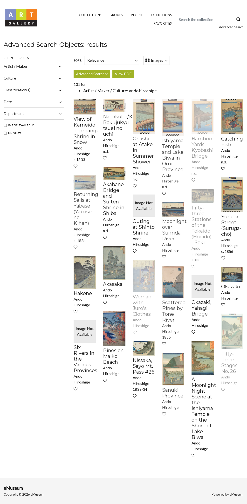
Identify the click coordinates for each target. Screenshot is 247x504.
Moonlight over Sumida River (174, 230)
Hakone (83, 293)
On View (14, 132)
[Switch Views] (157, 60)
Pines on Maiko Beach (113, 356)
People (137, 15)
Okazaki (230, 286)
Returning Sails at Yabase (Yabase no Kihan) (86, 208)
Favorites (163, 23)
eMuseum (13, 488)
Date (34, 102)
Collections (90, 15)
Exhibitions (161, 15)
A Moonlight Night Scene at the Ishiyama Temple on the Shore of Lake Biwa (204, 408)
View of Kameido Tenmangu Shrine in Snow (87, 130)
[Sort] (112, 60)
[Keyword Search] (209, 19)
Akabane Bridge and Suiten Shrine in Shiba (113, 198)
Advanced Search (231, 27)
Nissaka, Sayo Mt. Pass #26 (143, 366)
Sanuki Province (172, 393)
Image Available (21, 125)
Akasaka (113, 284)
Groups (116, 15)
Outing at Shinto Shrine (144, 227)
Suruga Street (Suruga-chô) (231, 225)
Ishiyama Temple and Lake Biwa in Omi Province (173, 155)
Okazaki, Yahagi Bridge (201, 308)
